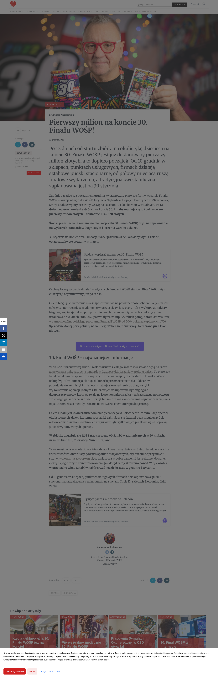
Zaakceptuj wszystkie (14, 671)
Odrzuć (32, 671)
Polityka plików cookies (50, 671)
